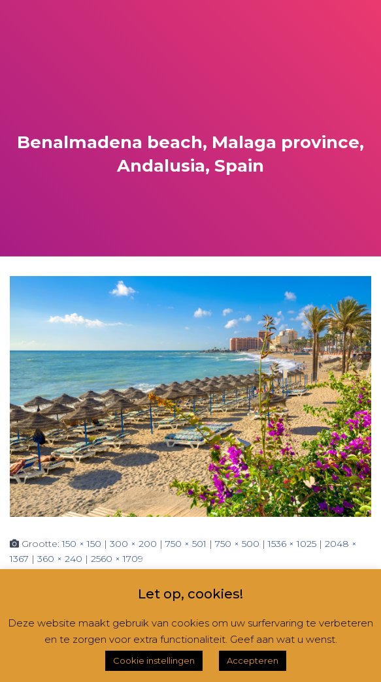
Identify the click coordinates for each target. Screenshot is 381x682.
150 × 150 (81, 544)
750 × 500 (237, 544)
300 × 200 (133, 544)
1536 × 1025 (292, 544)
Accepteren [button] (252, 660)
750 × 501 (186, 544)
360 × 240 (59, 559)
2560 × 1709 (117, 559)
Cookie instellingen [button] (154, 660)
